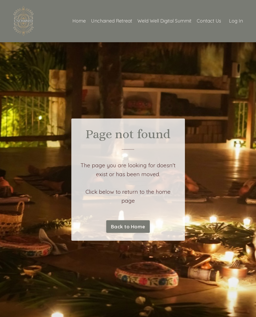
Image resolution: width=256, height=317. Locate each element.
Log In (236, 21)
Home (79, 21)
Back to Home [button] (128, 226)
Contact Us (209, 21)
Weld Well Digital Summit (164, 21)
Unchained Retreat (111, 21)
